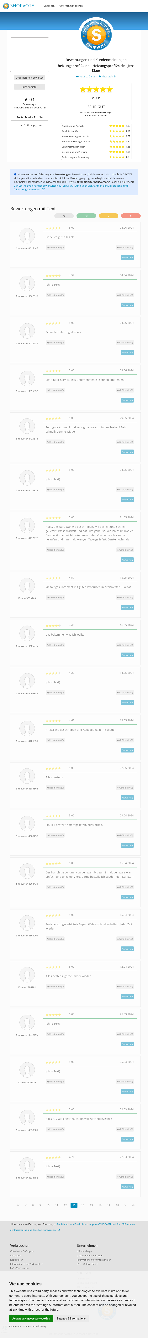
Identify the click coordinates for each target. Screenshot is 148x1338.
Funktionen (49, 5)
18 (117, 1205)
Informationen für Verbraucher (26, 1264)
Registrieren (16, 1259)
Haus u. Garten (86, 76)
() (125, 247)
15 (91, 1205)
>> (133, 1205)
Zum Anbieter (29, 87)
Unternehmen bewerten (30, 77)
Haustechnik (107, 76)
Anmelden (15, 1255)
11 (56, 1205)
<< (17, 1205)
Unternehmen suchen (71, 5)
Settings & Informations (71, 1318)
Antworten (127, 257)
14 (82, 1205)
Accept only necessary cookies (31, 1318)
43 (64, 215)
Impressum (15, 1326)
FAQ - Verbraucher (20, 1268)
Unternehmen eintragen (90, 1255)
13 (74, 1205)
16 (100, 1205)
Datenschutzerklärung (35, 1326)
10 (48, 1205)
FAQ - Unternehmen (87, 1264)
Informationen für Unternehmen (94, 1259)
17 (108, 1205)
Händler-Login (84, 1251)
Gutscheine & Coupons (22, 1251)
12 (65, 1205)
